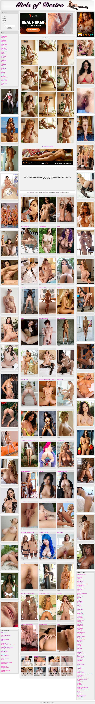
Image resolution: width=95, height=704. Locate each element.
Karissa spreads (4, 663)
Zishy (2, 84)
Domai (2, 45)
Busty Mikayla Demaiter (5, 635)
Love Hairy (3, 57)
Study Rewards (80, 663)
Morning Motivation (80, 685)
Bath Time (79, 597)
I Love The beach (60, 440)
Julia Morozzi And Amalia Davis (45, 501)
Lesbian (57, 192)
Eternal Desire (4, 50)
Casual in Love (23, 348)
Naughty (37, 192)
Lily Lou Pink (41, 440)
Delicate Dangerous (5, 632)
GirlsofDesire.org (49, 702)
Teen (47, 192)
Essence (78, 669)
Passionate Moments (81, 632)
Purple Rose (41, 471)
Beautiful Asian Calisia (61, 257)
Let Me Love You (80, 601)
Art (30, 192)
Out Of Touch (79, 608)
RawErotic (3, 71)
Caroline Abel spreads (25, 501)
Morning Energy (80, 628)
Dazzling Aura (4, 652)
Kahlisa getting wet (42, 195)
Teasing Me (79, 600)
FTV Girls (3, 53)
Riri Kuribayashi (4, 651)
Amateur (53, 192)
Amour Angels (4, 36)
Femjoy (2, 52)
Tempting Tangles (80, 659)
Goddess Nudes (4, 54)
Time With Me (79, 693)
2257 (54, 702)
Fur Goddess (59, 593)
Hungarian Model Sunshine (6, 634)
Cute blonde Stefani (24, 379)
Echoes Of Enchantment (81, 657)
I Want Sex (3, 640)
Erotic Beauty (3, 48)
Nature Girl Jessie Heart (5, 670)
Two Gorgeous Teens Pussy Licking (27, 532)
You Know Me (79, 626)
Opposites (79, 683)
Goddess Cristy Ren (5, 658)
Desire (64, 192)
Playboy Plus (3, 69)
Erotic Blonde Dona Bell (61, 563)
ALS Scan (3, 34)
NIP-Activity (3, 64)
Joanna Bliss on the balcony (62, 471)
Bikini (40, 192)
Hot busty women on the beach (7, 647)
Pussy (33, 192)
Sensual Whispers (80, 675)
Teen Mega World (4, 77)
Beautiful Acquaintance (81, 653)
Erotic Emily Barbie (42, 287)
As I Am (2, 636)
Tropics (2, 656)
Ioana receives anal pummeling (63, 501)
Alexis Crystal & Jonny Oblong (83, 677)
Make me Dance (60, 532)
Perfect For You (80, 622)
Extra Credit (79, 692)
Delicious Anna (23, 287)
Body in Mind (3, 41)
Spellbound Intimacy (81, 696)
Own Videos (4, 18)
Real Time (79, 668)
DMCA (41, 702)
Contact (78, 598)
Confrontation (79, 582)
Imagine (78, 665)
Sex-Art (2, 75)
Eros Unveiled (79, 660)
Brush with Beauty (47, 38)
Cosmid (2, 42)
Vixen (2, 81)
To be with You (60, 195)
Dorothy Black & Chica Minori (45, 257)
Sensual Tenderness (80, 585)
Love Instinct (79, 616)
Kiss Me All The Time (81, 636)
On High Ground (80, 641)
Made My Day (79, 697)
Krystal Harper (23, 257)
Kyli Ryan (23, 410)
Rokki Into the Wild (5, 639)
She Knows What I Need (81, 695)
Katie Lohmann (60, 287)
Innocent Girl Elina (4, 643)
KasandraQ (3, 671)
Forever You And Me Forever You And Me (85, 673)
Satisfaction (79, 621)
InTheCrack (3, 56)
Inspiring (22, 318)
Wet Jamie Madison (5, 667)
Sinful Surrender (80, 651)
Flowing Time (79, 652)
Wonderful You (80, 581)
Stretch (78, 590)
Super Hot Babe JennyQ (61, 318)
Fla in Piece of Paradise (43, 532)
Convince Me (79, 629)
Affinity (78, 649)
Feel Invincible (79, 617)
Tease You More (80, 625)
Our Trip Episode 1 (80, 667)
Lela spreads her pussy (43, 624)
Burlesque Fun (41, 563)
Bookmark (3, 23)
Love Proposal (79, 648)
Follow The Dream (80, 614)
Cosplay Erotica (4, 44)
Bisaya (2, 659)
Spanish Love (79, 655)
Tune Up (78, 604)
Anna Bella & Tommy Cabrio (82, 583)
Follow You (79, 605)
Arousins (3, 37)
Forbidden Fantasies (80, 664)
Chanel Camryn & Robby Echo (83, 689)
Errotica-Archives (4, 49)
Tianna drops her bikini (25, 226)
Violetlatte (3, 660)
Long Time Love (80, 586)
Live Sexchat (4, 20)
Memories (79, 644)
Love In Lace (79, 671)
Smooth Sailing (4, 650)
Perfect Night (79, 612)
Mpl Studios (3, 61)
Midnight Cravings (80, 579)
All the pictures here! (47, 146)
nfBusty (2, 63)
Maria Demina (4, 654)
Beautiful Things (80, 609)
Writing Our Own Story (81, 574)
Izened (58, 624)
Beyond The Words (80, 672)
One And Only (79, 637)
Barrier (78, 661)
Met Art (2, 59)
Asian (44, 192)
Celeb (61, 192)
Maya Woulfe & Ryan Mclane (82, 687)
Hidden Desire (79, 640)
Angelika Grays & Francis (82, 593)
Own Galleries (4, 16)
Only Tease (3, 67)
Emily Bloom (3, 46)
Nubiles (2, 65)
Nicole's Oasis (4, 638)
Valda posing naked (4, 655)
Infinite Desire (79, 577)
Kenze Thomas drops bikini (6, 648)
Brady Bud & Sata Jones (81, 638)
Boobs (67, 192)
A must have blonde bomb (44, 593)
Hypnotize (79, 594)
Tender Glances (80, 624)
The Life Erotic (4, 80)
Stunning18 (3, 76)
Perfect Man (79, 645)
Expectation (79, 646)
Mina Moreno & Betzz (81, 618)
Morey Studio (3, 60)
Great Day (79, 610)
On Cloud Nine (80, 575)
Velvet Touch (79, 642)
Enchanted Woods (42, 226)
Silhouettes (79, 592)
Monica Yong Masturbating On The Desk (46, 379)
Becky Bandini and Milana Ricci (63, 348)
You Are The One (80, 596)
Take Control (79, 676)
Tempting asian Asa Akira (6, 646)
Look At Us (79, 578)
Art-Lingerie (3, 38)
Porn (50, 192)
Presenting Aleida (42, 348)
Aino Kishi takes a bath (43, 318)
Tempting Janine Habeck (5, 664)
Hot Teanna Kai (42, 410)
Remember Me (79, 630)
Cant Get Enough (4, 642)
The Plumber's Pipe (24, 195)
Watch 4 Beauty (4, 83)
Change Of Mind (80, 602)
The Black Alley (4, 79)
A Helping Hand (80, 681)
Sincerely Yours (60, 379)
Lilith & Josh (79, 688)
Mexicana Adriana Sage (25, 471)
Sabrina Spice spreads (25, 563)
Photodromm (3, 68)
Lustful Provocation (80, 620)
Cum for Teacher (4, 668)
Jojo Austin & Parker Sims (82, 679)
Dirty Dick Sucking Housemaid (26, 624)
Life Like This (79, 633)
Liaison (78, 680)
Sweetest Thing (80, 613)
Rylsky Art (3, 72)
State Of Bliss (79, 589)
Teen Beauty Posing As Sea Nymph (7, 644)
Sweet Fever (79, 606)
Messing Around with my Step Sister (27, 593)
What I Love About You (81, 587)
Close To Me (79, 634)
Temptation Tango (80, 656)
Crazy (27, 192)
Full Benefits (79, 684)
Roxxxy (58, 226)
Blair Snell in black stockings (6, 662)
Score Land (3, 73)
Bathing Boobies (4, 666)
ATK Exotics (3, 40)
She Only (78, 691)
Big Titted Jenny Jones (61, 410)
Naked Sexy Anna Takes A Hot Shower (28, 440)
